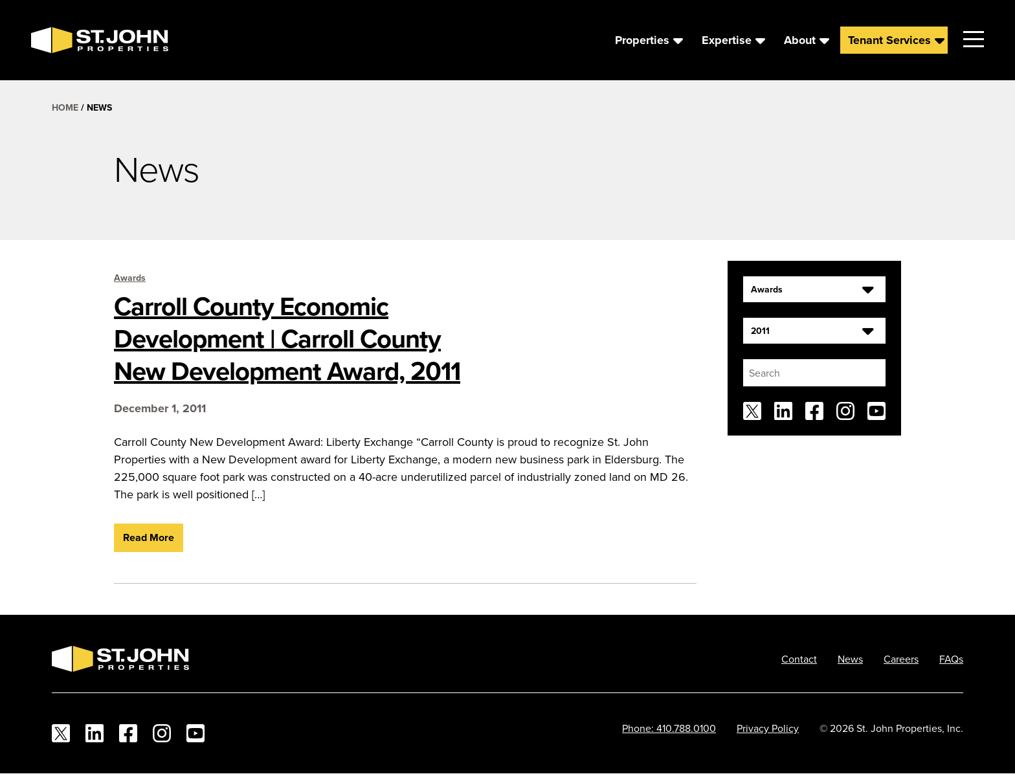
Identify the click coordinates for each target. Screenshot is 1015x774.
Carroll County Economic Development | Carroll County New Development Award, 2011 (287, 338)
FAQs (951, 659)
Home (65, 107)
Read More (148, 537)
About (800, 40)
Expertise (727, 40)
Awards (130, 277)
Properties (642, 40)
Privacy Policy (768, 728)
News (850, 659)
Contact (799, 659)
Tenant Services (889, 40)
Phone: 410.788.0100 (669, 728)
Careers (901, 659)
